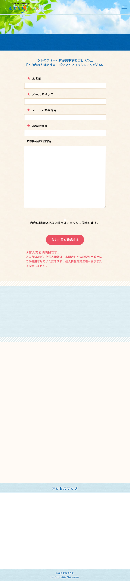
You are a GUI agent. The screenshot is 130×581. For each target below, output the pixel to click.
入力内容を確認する (65, 239)
